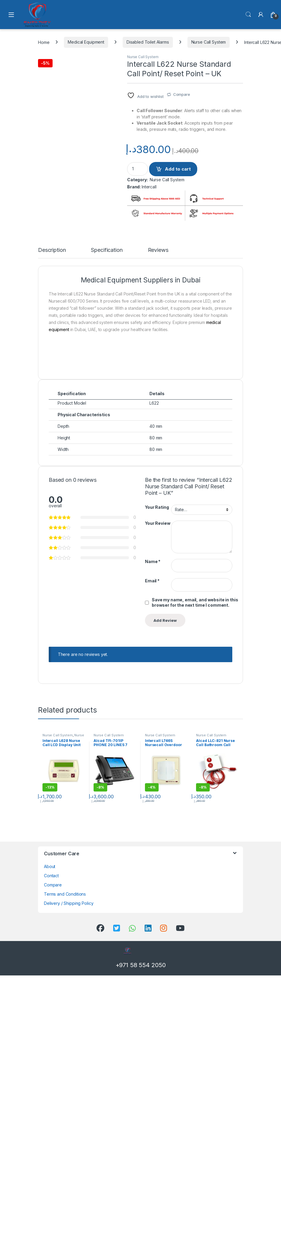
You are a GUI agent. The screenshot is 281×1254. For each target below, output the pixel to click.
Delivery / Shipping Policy (68, 1181)
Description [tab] (52, 529)
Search (248, 14)
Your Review (157, 801)
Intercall (149, 186)
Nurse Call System (208, 41)
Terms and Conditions (65, 1172)
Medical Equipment (86, 41)
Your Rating (157, 785)
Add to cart (178, 169)
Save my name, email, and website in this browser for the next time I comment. (195, 881)
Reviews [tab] (158, 529)
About (49, 1144)
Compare (181, 94)
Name (152, 840)
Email (152, 859)
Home (43, 41)
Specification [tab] (106, 529)
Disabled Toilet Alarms (148, 41)
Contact (51, 1154)
